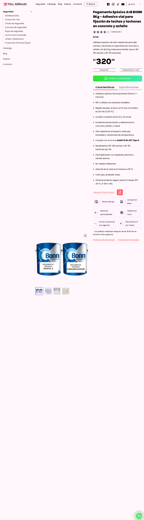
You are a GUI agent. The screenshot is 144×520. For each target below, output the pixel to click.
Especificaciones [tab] (129, 87)
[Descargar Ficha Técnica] (120, 192)
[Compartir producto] (85, 235)
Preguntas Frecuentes (128, 239)
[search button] (91, 4)
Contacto (77, 4)
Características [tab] (104, 87)
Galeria (67, 4)
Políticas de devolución (104, 239)
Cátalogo (51, 4)
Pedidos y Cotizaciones (117, 78)
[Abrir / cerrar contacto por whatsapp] (139, 516)
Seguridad (40, 4)
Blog (60, 4)
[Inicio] (15, 4)
